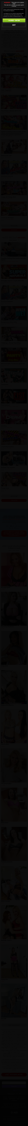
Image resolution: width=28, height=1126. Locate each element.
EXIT (14, 25)
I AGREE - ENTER (14, 20)
